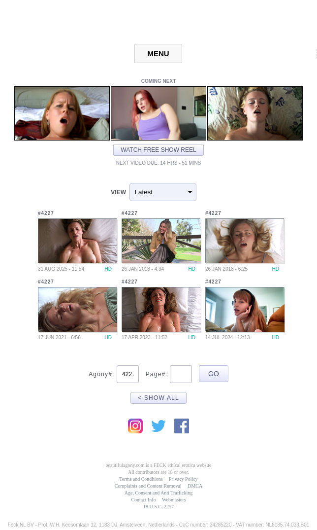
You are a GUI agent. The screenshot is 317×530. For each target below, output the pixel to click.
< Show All (158, 397)
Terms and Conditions (140, 479)
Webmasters (174, 499)
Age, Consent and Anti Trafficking (158, 492)
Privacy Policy (183, 479)
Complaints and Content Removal (148, 486)
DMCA (195, 486)
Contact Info (143, 499)
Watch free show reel (158, 149)
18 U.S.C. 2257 (158, 506)
